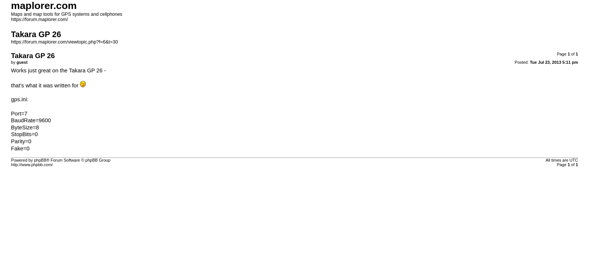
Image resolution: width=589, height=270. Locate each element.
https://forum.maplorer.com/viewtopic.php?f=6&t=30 (64, 42)
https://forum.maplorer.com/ (39, 19)
